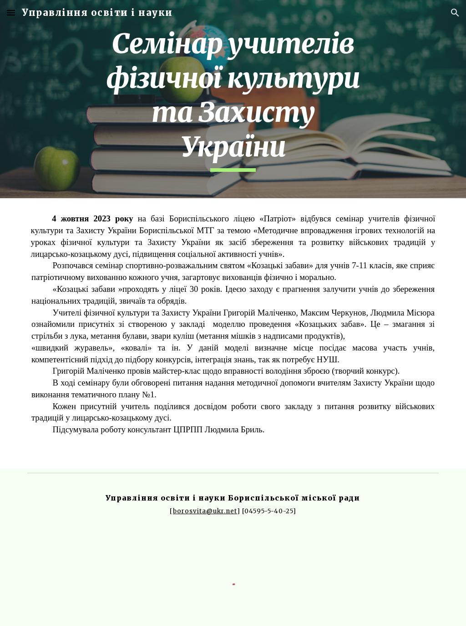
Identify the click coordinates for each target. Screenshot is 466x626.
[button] (11, 12)
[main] (232, 99)
